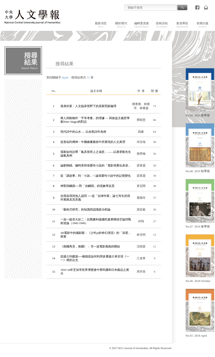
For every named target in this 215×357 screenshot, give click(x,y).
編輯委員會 (141, 25)
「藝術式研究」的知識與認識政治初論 (85, 209)
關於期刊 (121, 25)
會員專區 (182, 25)
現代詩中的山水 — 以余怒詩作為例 (83, 131)
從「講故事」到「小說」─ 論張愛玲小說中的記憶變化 (95, 175)
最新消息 (101, 25)
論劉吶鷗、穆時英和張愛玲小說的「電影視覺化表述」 (95, 165)
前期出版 (202, 25)
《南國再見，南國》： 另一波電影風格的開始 (90, 246)
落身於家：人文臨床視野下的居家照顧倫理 (88, 106)
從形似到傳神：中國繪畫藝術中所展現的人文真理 (92, 142)
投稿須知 (162, 25)
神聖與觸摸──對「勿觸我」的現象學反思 (87, 186)
